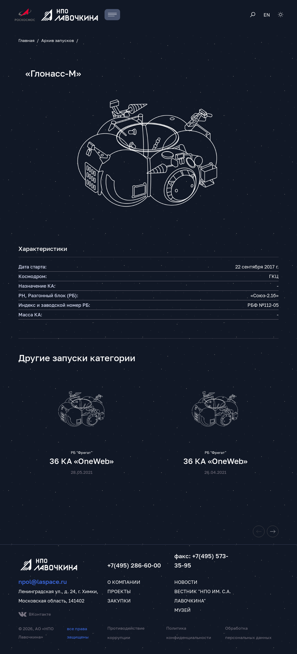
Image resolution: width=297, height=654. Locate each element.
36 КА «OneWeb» (82, 466)
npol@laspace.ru (42, 586)
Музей (182, 615)
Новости (185, 587)
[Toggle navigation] (112, 14)
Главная (26, 40)
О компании (123, 587)
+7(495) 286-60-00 (134, 570)
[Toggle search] (253, 14)
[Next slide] (273, 536)
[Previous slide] (259, 536)
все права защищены (78, 638)
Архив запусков (57, 40)
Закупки (119, 606)
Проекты (119, 596)
